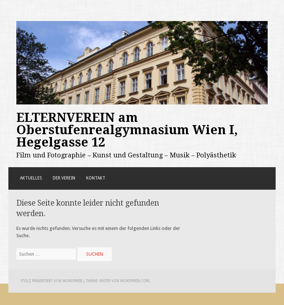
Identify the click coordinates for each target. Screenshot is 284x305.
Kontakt (95, 178)
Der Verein (64, 178)
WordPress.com (134, 281)
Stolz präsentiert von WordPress (51, 281)
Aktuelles (31, 178)
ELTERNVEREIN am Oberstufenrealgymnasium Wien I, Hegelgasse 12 (127, 129)
